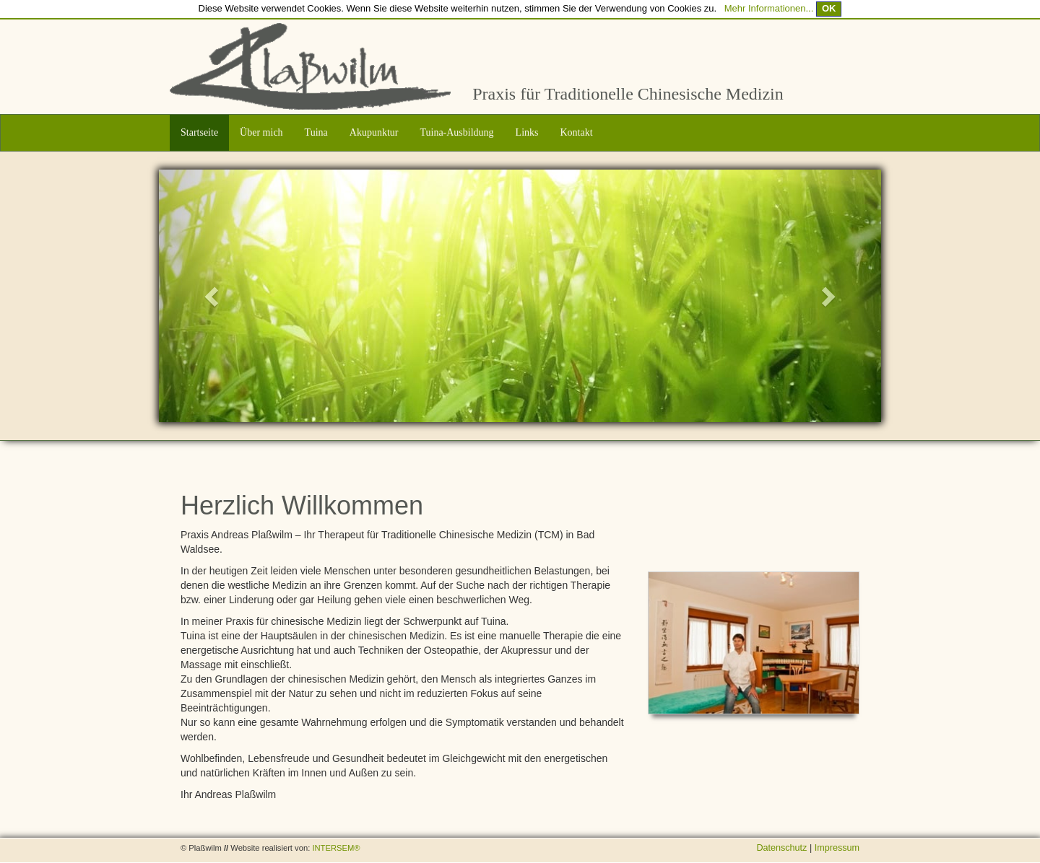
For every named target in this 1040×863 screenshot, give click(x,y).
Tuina (316, 132)
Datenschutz (783, 848)
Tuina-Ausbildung (456, 132)
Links (527, 132)
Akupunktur (374, 132)
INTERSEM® (336, 848)
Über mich (261, 132)
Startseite (199, 132)
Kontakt (576, 132)
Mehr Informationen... (769, 8)
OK (829, 8)
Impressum (837, 848)
